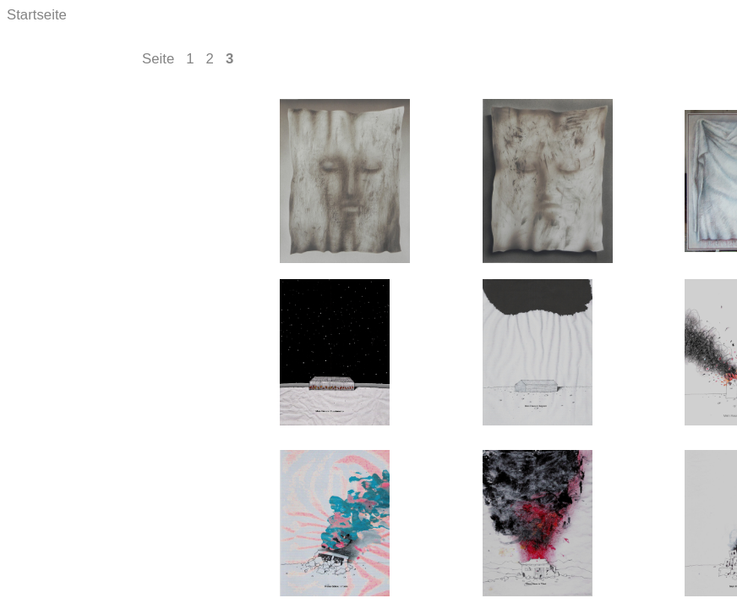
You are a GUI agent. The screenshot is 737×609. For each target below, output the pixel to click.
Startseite (37, 15)
